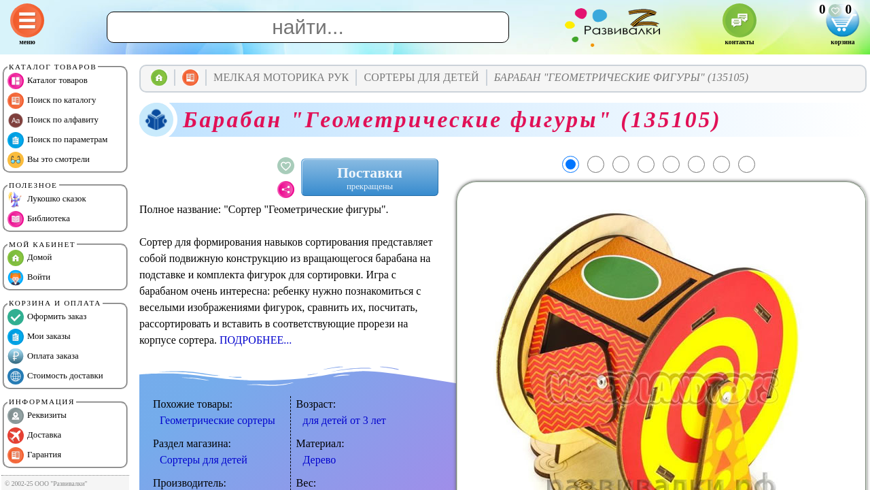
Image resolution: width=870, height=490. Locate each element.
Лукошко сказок (46, 199)
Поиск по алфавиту (53, 120)
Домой (29, 258)
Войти (28, 278)
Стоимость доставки (55, 376)
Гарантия (34, 455)
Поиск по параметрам (57, 140)
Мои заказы (39, 337)
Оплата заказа (43, 356)
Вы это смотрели (48, 160)
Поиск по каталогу (51, 101)
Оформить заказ (46, 317)
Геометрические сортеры (217, 420)
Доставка (34, 435)
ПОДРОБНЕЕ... (256, 340)
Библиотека (38, 219)
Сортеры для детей (203, 460)
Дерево (319, 460)
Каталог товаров (47, 81)
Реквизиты (37, 416)
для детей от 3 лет (344, 420)
